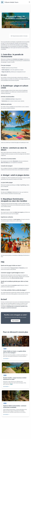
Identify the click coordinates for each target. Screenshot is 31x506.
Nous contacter (15, 320)
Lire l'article (6, 358)
